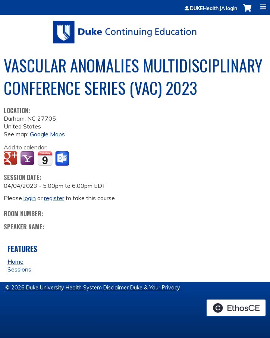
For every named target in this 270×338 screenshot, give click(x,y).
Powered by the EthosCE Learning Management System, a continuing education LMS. (236, 308)
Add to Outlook (62, 158)
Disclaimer (116, 287)
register (54, 198)
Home (15, 261)
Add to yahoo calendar (28, 158)
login (29, 198)
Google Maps (47, 134)
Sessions (19, 269)
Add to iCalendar (45, 158)
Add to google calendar (11, 158)
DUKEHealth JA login (213, 8)
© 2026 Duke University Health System (53, 287)
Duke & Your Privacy (155, 287)
